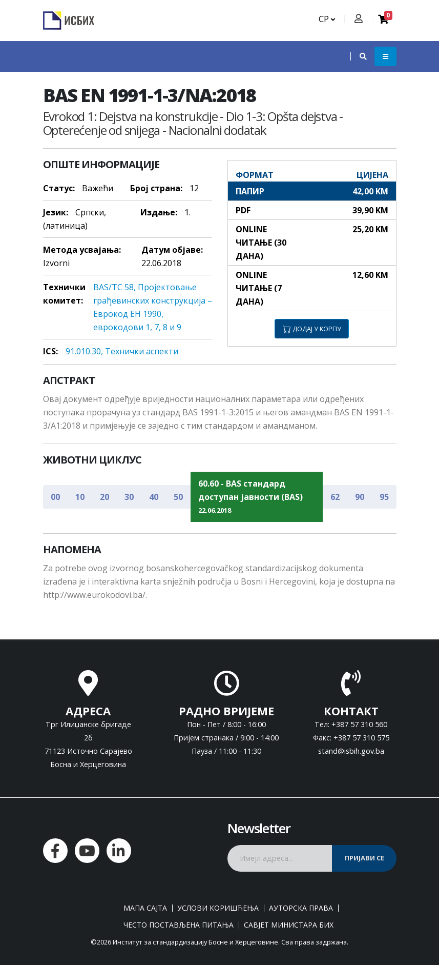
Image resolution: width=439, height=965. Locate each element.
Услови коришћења (218, 908)
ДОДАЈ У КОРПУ (312, 328)
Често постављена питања (178, 925)
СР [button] (327, 19)
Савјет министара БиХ (288, 925)
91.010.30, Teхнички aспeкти (122, 351)
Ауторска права (301, 908)
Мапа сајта (145, 908)
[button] (358, 56)
